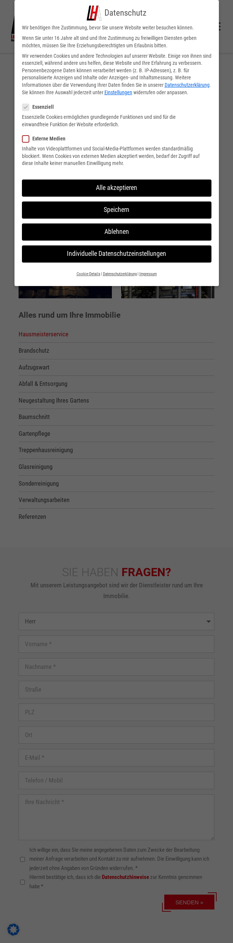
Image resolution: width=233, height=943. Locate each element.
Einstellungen (118, 90)
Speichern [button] (116, 208)
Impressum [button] (148, 272)
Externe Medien (47, 136)
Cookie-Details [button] (88, 272)
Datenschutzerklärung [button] (120, 272)
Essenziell (41, 105)
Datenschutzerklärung (187, 83)
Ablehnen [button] (116, 230)
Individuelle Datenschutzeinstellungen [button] (116, 252)
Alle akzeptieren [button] (116, 186)
